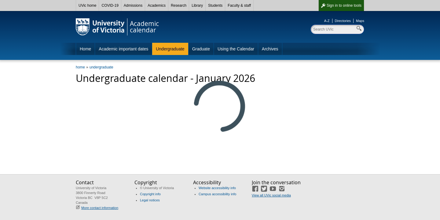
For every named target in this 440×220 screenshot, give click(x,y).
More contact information (99, 208)
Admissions (133, 5)
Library (197, 5)
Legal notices (150, 200)
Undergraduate (170, 48)
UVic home (87, 5)
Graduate (201, 48)
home (80, 67)
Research (178, 5)
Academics (157, 5)
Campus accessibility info (218, 194)
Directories (343, 21)
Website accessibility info (217, 188)
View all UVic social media (271, 195)
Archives (270, 48)
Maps (360, 21)
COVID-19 (109, 5)
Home (85, 48)
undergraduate (101, 67)
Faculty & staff (239, 5)
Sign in (344, 5)
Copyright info (150, 194)
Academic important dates (123, 48)
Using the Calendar (236, 48)
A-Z (327, 21)
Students (215, 5)
